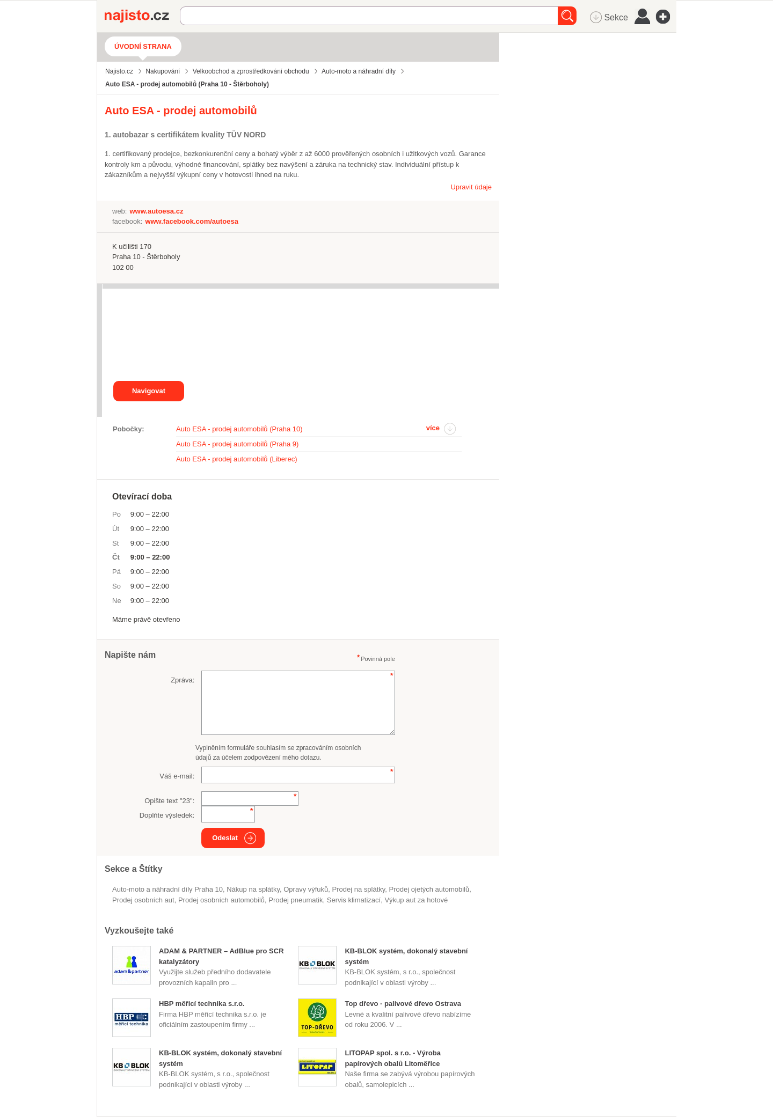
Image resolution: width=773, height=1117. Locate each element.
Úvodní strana (143, 46)
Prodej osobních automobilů (221, 900)
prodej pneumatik (295, 900)
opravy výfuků (305, 889)
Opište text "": (169, 801)
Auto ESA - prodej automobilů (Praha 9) (237, 444)
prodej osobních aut (143, 900)
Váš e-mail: (176, 776)
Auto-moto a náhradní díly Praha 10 (167, 889)
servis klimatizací (354, 900)
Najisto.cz (142, 16)
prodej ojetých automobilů (429, 889)
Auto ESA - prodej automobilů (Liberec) (236, 459)
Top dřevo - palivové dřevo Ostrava (403, 1004)
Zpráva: (182, 680)
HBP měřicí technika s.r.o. (201, 1004)
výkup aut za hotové (416, 900)
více (433, 428)
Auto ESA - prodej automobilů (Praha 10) (239, 429)
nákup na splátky (253, 889)
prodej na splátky (358, 889)
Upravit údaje (471, 187)
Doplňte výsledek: (167, 815)
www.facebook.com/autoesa (191, 221)
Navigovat (148, 391)
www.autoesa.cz (156, 211)
